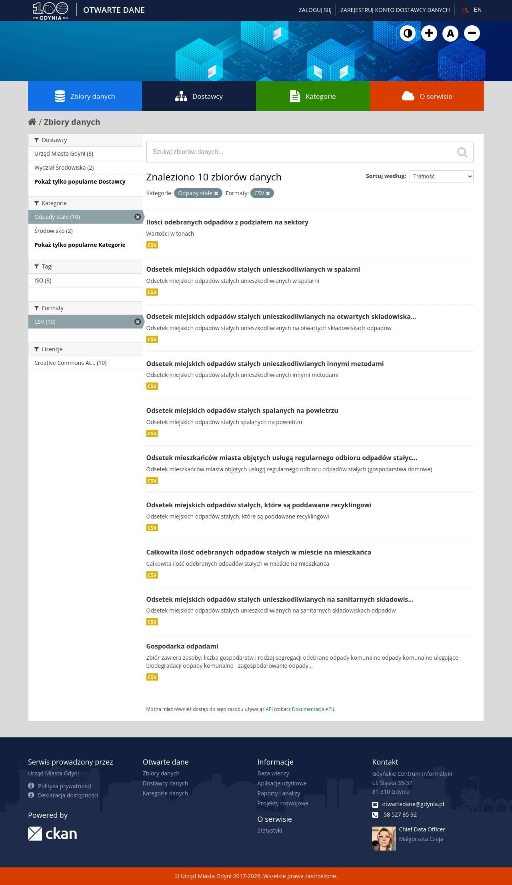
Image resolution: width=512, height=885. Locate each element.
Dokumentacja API (312, 709)
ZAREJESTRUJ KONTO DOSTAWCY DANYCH (395, 10)
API (269, 709)
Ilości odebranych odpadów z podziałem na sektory (227, 222)
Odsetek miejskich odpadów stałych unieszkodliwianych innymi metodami (265, 363)
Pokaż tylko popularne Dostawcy (80, 181)
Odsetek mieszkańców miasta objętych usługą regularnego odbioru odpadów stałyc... (282, 457)
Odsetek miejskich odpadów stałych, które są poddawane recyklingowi (259, 505)
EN (478, 9)
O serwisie (427, 96)
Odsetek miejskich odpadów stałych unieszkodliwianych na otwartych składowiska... (281, 316)
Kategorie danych (165, 793)
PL (465, 9)
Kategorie (313, 96)
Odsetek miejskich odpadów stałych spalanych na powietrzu (242, 410)
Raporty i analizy (279, 793)
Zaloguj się (315, 10)
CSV (152, 245)
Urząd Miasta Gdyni (53, 773)
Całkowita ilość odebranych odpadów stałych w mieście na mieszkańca (259, 552)
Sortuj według (385, 176)
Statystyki (270, 830)
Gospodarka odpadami (182, 646)
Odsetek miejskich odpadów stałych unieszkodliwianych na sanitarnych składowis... (280, 599)
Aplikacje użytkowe (282, 783)
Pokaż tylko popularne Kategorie (80, 244)
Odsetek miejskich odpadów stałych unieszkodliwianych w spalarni (253, 269)
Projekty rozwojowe (283, 803)
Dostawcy (199, 96)
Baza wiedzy (273, 773)
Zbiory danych (85, 96)
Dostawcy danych (165, 783)
